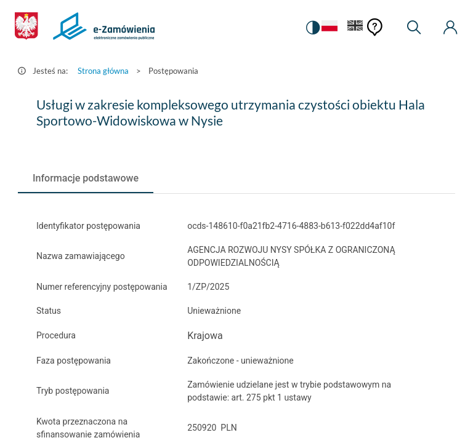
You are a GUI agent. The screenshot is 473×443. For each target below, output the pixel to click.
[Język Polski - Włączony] (329, 28)
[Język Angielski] (355, 28)
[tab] (85, 178)
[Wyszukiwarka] (414, 28)
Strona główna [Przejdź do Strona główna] (103, 71)
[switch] (313, 28)
